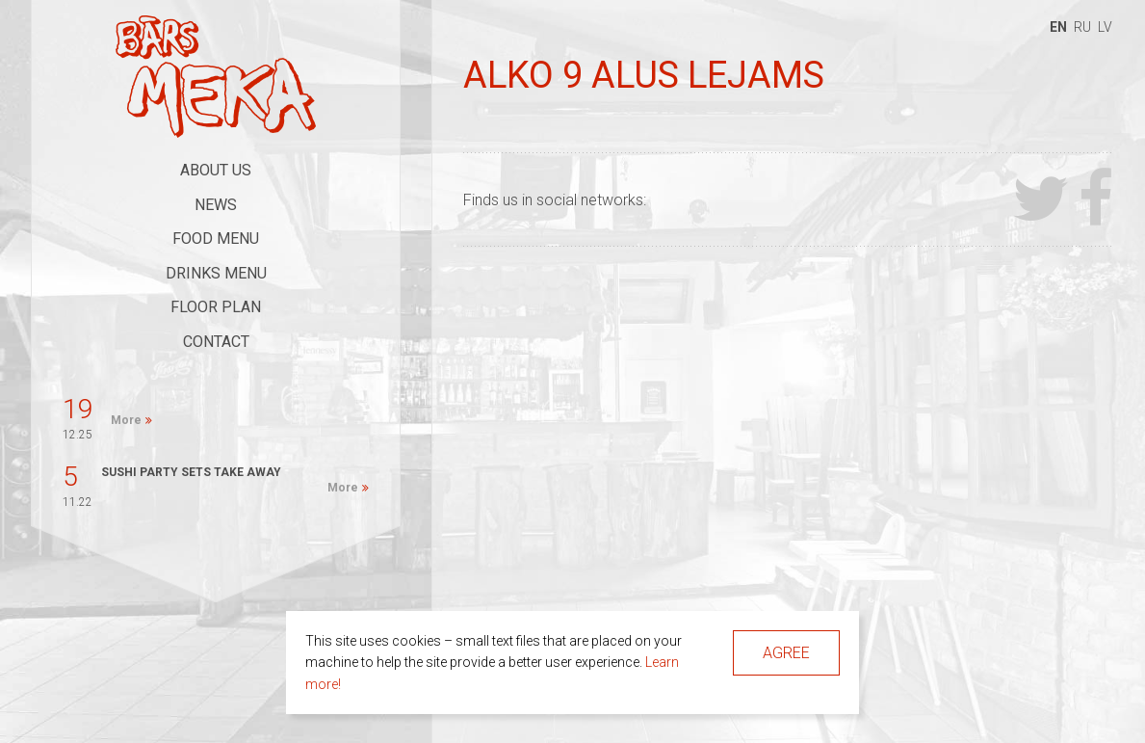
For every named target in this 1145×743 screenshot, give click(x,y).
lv (1105, 27)
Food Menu (215, 238)
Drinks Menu (216, 273)
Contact (216, 341)
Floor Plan (215, 307)
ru (1082, 27)
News (216, 205)
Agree (786, 653)
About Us (215, 170)
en (1058, 27)
